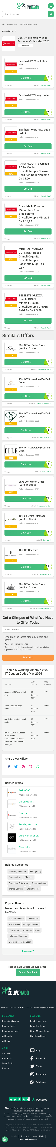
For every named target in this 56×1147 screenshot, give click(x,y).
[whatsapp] (37, 767)
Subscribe (28, 657)
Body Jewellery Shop (44, 506)
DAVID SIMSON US (45, 437)
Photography (35, 871)
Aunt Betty (27, 930)
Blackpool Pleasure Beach (20, 942)
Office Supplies (33, 889)
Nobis (37, 930)
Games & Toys (15, 877)
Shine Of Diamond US (44, 608)
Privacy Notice (25, 1136)
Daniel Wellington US (44, 369)
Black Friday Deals (38, 1021)
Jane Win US (47, 540)
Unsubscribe (9, 644)
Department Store (39, 883)
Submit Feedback (28, 972)
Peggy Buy (23, 813)
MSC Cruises (14, 924)
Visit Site (25, 46)
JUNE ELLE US (46, 472)
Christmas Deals (38, 1036)
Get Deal (28, 146)
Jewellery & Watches (28, 24)
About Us (6, 1053)
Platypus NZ (14, 930)
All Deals (6, 1041)
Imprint (5, 1068)
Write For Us (8, 1063)
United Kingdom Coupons (44, 1007)
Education (29, 877)
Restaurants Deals (10, 1031)
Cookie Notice (39, 1136)
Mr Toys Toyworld (31, 924)
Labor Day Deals (37, 1026)
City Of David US (26, 802)
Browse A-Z (28, 951)
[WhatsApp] (6, 1139)
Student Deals (8, 1026)
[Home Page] (4, 24)
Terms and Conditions (28, 1139)
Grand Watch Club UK (29, 836)
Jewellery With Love (28, 824)
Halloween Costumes (18, 936)
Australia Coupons (8, 1007)
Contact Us (7, 1058)
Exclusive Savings (10, 1021)
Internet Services (16, 889)
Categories (12, 24)
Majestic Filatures (16, 918)
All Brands (7, 1036)
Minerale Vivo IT (9, 31)
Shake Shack (33, 918)
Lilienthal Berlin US (45, 574)
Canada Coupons (25, 1007)
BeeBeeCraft (24, 790)
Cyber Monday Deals (39, 1031)
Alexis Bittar (24, 847)
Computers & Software (18, 883)
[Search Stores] (51, 14)
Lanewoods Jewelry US (43, 403)
